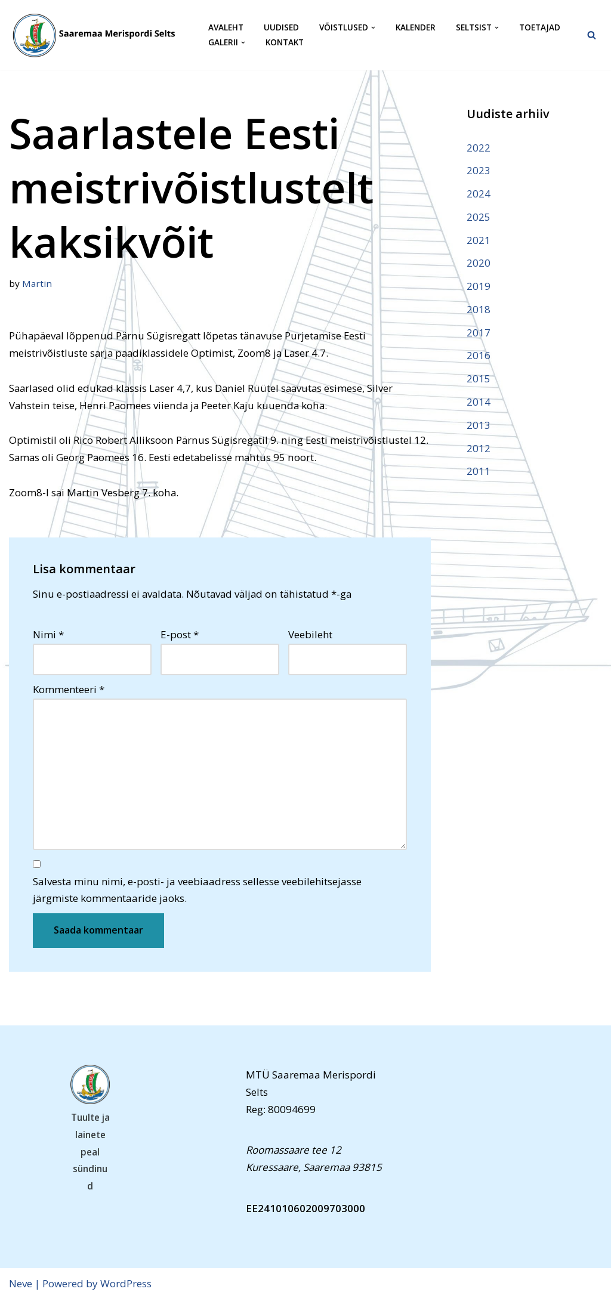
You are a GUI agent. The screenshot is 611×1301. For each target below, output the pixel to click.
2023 (478, 170)
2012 (478, 449)
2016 (478, 356)
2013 (478, 425)
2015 (478, 380)
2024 (478, 193)
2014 (478, 402)
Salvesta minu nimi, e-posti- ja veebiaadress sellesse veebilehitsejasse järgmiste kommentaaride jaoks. (197, 891)
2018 (478, 310)
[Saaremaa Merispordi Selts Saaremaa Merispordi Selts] (98, 35)
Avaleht (225, 27)
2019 (478, 286)
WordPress (126, 1284)
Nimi (48, 635)
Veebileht (310, 635)
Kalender (416, 27)
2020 (478, 263)
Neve (20, 1284)
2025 (478, 217)
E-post (180, 635)
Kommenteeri (68, 690)
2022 (478, 147)
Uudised (281, 27)
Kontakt (285, 42)
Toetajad (539, 27)
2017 (478, 333)
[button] (373, 28)
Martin (37, 283)
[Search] (591, 34)
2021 (478, 240)
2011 (478, 472)
